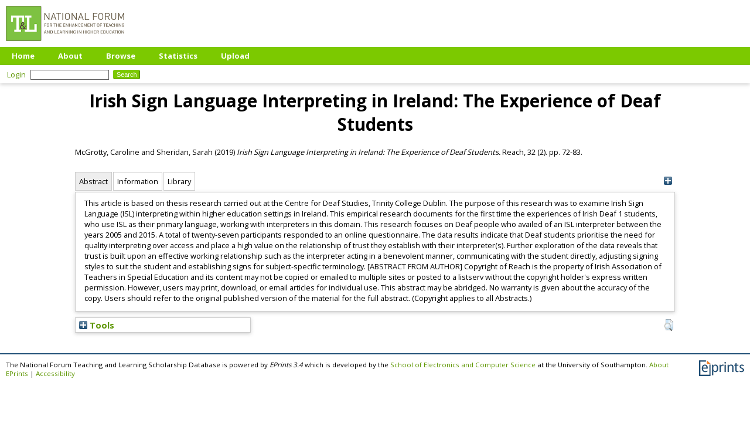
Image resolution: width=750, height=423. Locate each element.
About (70, 55)
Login (16, 74)
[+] (667, 181)
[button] (668, 325)
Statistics (178, 55)
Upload (235, 55)
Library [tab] (179, 181)
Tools (96, 325)
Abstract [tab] (93, 181)
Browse (120, 55)
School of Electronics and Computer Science (463, 364)
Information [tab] (137, 181)
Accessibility (55, 373)
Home (23, 55)
